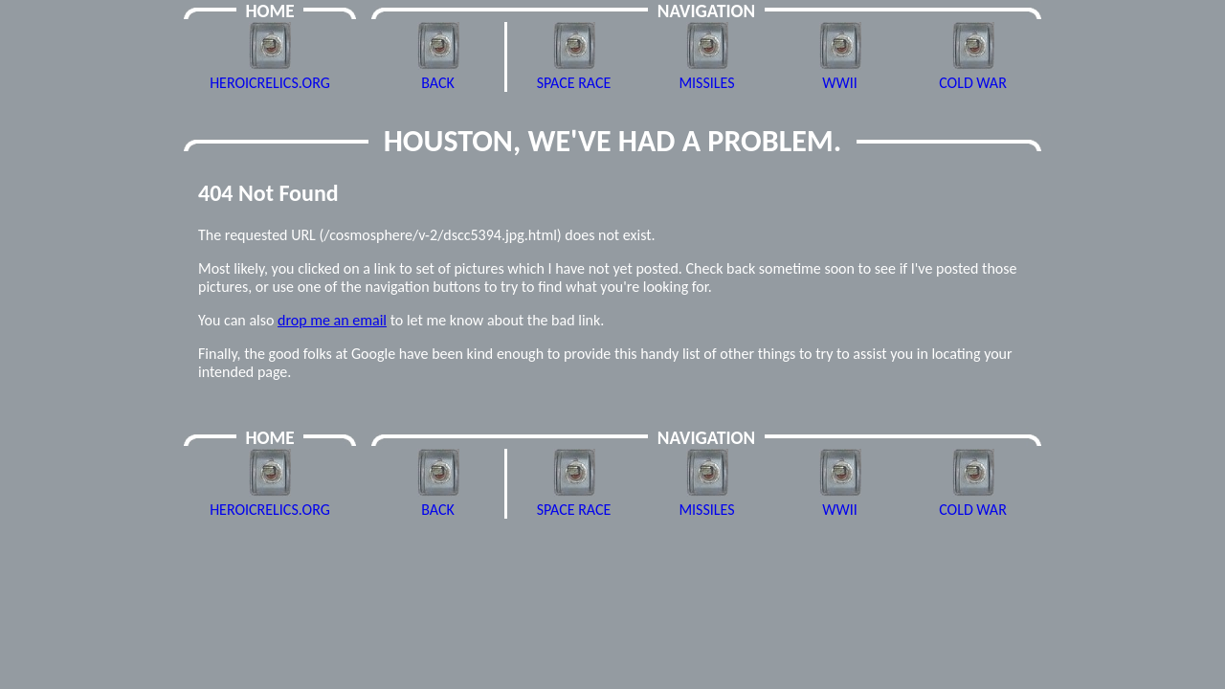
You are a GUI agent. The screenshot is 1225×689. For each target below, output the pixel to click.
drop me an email (332, 320)
